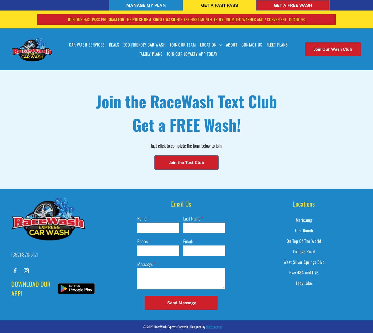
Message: (145, 264)
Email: (188, 241)
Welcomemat (214, 326)
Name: (142, 218)
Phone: (142, 241)
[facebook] (15, 271)
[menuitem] (87, 44)
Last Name (191, 218)
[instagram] (26, 271)
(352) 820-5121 (24, 254)
